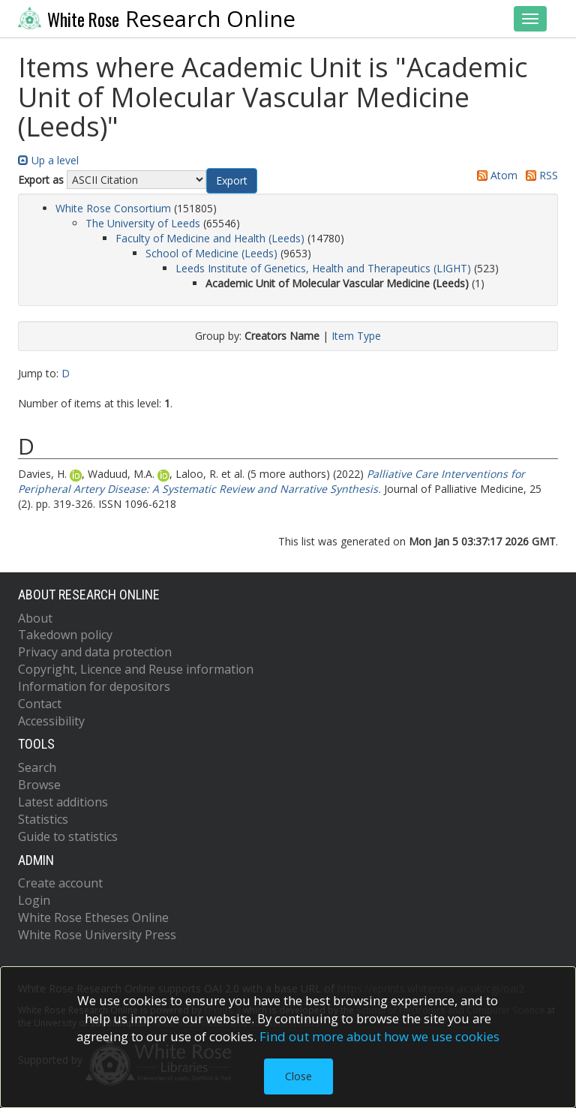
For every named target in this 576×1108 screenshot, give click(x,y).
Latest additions (63, 802)
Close (298, 1076)
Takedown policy (65, 634)
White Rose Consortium (113, 208)
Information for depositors (94, 686)
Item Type (356, 336)
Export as (41, 180)
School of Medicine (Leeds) (212, 253)
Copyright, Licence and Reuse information (136, 669)
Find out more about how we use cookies (380, 1036)
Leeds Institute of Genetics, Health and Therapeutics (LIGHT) (323, 268)
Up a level (48, 160)
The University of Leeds (143, 223)
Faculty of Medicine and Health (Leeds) (210, 238)
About (35, 618)
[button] (231, 181)
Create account (60, 883)
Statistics (43, 819)
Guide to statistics (68, 836)
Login (34, 900)
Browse (39, 784)
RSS (539, 175)
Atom (495, 175)
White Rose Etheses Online (93, 917)
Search (37, 767)
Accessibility (51, 721)
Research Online (157, 19)
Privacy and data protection (95, 652)
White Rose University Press (97, 934)
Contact (40, 703)
